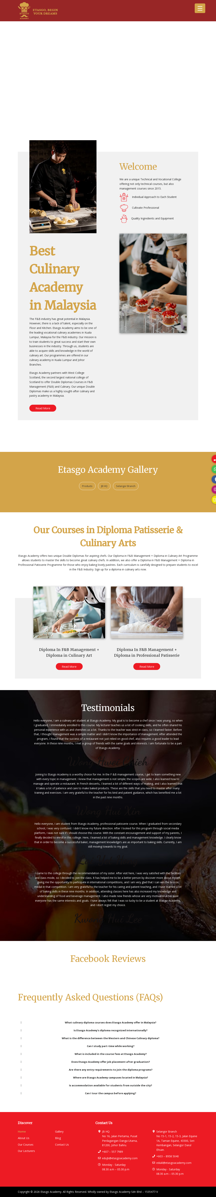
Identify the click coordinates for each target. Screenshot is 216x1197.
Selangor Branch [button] (125, 486)
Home (22, 1131)
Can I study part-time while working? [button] (76, 1046)
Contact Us (62, 1144)
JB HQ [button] (104, 486)
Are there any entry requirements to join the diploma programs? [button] (86, 1070)
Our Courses (25, 1144)
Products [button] (87, 486)
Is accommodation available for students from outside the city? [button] (85, 1085)
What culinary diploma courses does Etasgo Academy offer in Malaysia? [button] (87, 1022)
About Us (23, 1138)
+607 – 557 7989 (112, 1151)
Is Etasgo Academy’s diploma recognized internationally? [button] (83, 1030)
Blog (58, 1138)
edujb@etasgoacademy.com (120, 1158)
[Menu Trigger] (200, 8)
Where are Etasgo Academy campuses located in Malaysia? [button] (83, 1077)
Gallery (59, 1131)
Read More (42, 408)
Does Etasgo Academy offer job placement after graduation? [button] (84, 1062)
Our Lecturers (26, 1151)
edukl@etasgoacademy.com (173, 1163)
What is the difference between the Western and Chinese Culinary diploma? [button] (89, 1038)
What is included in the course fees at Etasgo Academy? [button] (83, 1054)
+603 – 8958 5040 (167, 1156)
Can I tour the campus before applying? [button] (77, 1093)
